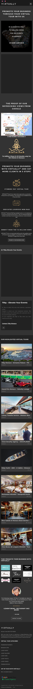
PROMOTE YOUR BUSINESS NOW (16, 240)
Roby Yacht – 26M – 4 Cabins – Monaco (16, 468)
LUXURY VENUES (4, 661)
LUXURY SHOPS (4, 650)
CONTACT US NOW (16, 618)
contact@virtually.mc (7, 671)
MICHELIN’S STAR (5, 647)
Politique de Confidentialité (6, 687)
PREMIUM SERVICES (5, 664)
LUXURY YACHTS (5, 658)
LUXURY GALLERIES (5, 653)
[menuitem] (2, 1)
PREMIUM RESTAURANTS (6, 644)
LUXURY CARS (4, 655)
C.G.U (14, 687)
